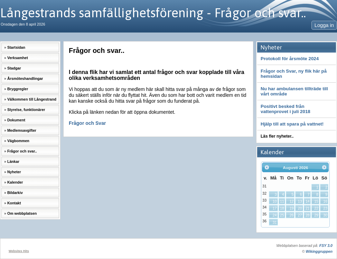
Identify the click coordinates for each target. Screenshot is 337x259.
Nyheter (14, 172)
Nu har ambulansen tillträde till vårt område (294, 91)
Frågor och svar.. (22, 151)
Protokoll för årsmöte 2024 (290, 58)
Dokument (16, 120)
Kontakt (14, 203)
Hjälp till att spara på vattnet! (292, 124)
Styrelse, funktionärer (26, 110)
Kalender (15, 182)
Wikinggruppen (319, 251)
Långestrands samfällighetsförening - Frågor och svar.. (153, 12)
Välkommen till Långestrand (31, 99)
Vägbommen (18, 141)
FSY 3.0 (326, 245)
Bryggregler (17, 89)
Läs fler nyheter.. (277, 136)
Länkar (13, 161)
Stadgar (14, 68)
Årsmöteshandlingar (25, 78)
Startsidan (16, 47)
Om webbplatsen (22, 213)
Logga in (324, 25)
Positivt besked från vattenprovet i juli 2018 (285, 109)
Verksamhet (17, 58)
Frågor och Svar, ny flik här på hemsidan (294, 73)
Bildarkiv (15, 193)
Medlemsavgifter (21, 130)
